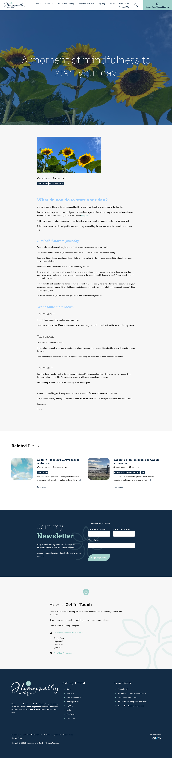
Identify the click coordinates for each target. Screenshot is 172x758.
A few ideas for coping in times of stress (132, 692)
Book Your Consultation (63, 652)
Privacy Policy (16, 734)
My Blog (101, 3)
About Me (49, 3)
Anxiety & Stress (42, 183)
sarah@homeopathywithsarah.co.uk (68, 632)
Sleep (143, 472)
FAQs (112, 3)
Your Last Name (121, 529)
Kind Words (124, 3)
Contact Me (124, 6)
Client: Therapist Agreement (50, 734)
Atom (159, 734)
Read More (41, 487)
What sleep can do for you (127, 697)
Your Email (94, 540)
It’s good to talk (123, 688)
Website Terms (67, 734)
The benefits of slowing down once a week (133, 701)
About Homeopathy (66, 3)
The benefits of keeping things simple (131, 705)
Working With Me (86, 3)
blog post (85, 215)
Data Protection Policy (31, 734)
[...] (79, 480)
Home (38, 3)
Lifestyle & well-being (56, 183)
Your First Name (96, 529)
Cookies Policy (16, 737)
